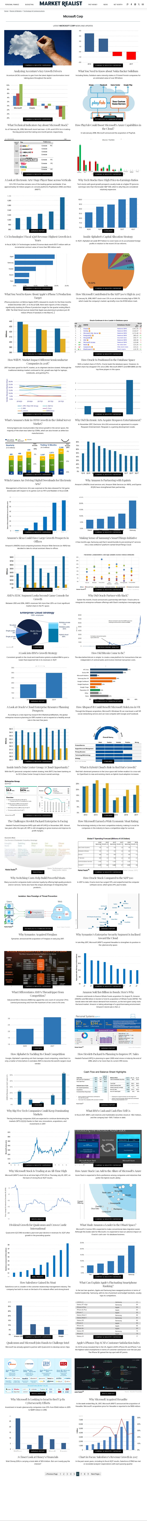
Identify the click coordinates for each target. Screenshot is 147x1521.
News (105, 4)
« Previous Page (52, 1474)
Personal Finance (12, 4)
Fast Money (92, 4)
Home (6, 11)
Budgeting (29, 4)
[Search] (127, 4)
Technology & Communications (34, 11)
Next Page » (95, 1474)
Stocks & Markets (16, 11)
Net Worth (118, 4)
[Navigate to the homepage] (61, 4)
